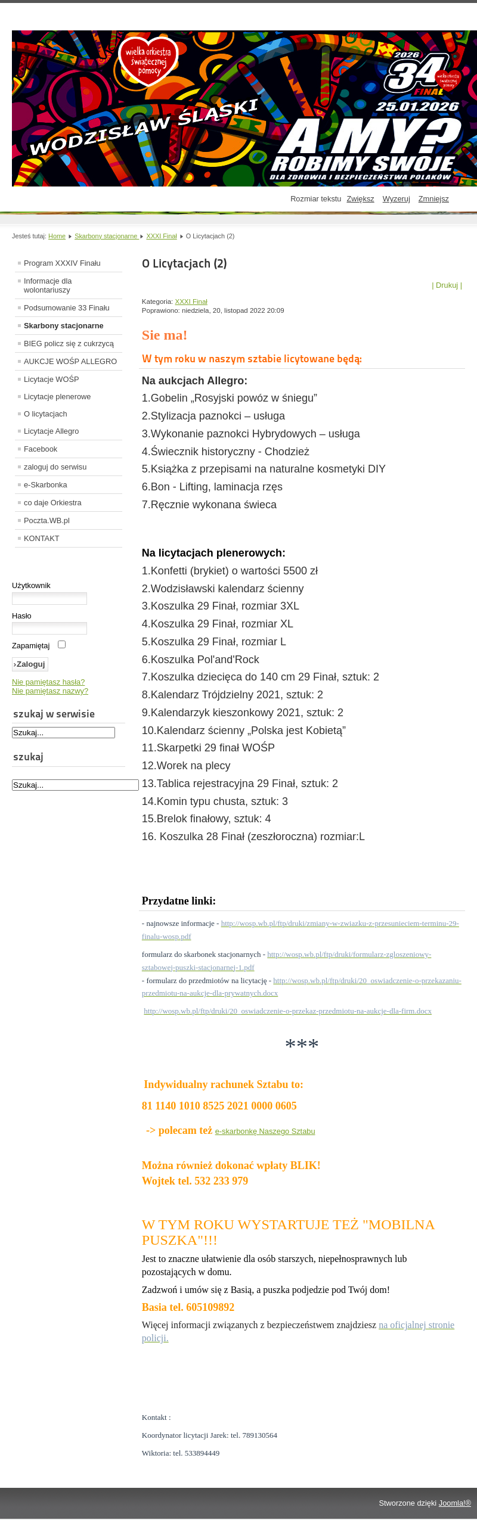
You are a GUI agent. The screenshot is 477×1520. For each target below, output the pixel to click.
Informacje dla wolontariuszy (48, 285)
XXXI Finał (161, 236)
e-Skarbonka (45, 484)
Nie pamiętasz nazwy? (50, 690)
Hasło (22, 615)
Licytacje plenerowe (57, 396)
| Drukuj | (447, 285)
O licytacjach (45, 413)
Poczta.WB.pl (47, 520)
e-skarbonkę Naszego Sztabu (265, 1131)
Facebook (40, 449)
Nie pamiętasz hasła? (48, 681)
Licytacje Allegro (51, 431)
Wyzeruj (396, 198)
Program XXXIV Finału (62, 263)
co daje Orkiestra (53, 502)
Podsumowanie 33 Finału (67, 307)
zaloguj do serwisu (55, 466)
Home (57, 236)
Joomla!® (455, 1503)
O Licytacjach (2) (184, 263)
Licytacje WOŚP (51, 379)
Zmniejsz (434, 198)
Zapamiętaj (30, 645)
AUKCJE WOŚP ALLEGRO (70, 361)
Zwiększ (360, 198)
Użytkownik (31, 585)
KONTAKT (42, 538)
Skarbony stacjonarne (107, 236)
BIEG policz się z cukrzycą (69, 343)
